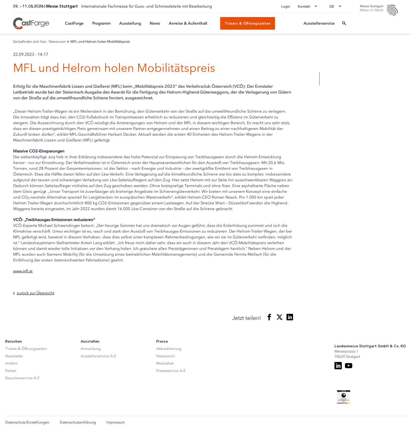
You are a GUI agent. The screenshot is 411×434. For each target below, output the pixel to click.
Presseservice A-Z (170, 371)
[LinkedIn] (338, 365)
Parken (10, 371)
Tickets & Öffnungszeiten (26, 349)
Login (285, 6)
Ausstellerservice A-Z (98, 356)
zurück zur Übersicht (33, 293)
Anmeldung (91, 349)
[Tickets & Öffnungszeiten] (247, 23)
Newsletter (14, 356)
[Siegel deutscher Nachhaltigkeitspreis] (343, 396)
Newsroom (165, 356)
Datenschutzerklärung (78, 422)
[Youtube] (348, 365)
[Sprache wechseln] (337, 6)
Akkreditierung (168, 349)
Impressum (115, 422)
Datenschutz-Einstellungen (27, 422)
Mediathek (165, 363)
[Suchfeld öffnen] (344, 23)
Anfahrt (11, 363)
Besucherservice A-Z (22, 378)
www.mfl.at (23, 271)
